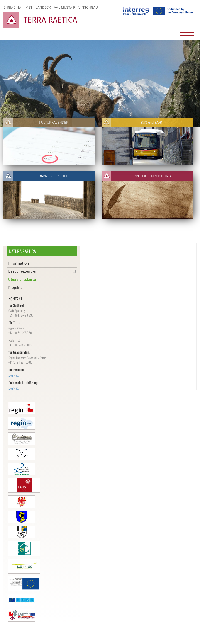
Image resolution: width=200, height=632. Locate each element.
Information (18, 263)
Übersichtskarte (22, 279)
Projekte (15, 287)
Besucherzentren (22, 271)
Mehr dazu (13, 375)
